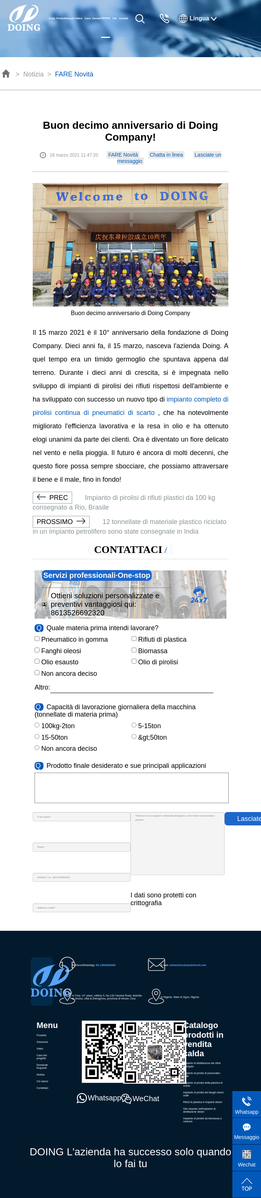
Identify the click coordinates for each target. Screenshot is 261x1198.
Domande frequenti (96, 27)
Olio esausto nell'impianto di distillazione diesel (199, 1110)
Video (79, 18)
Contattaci (123, 18)
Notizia (33, 74)
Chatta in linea (166, 155)
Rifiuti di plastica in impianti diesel (202, 1102)
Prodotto (61, 18)
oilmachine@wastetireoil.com (188, 965)
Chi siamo (114, 27)
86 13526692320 (106, 965)
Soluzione (69, 18)
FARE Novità (74, 74)
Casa (52, 18)
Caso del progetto (87, 27)
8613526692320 (77, 613)
